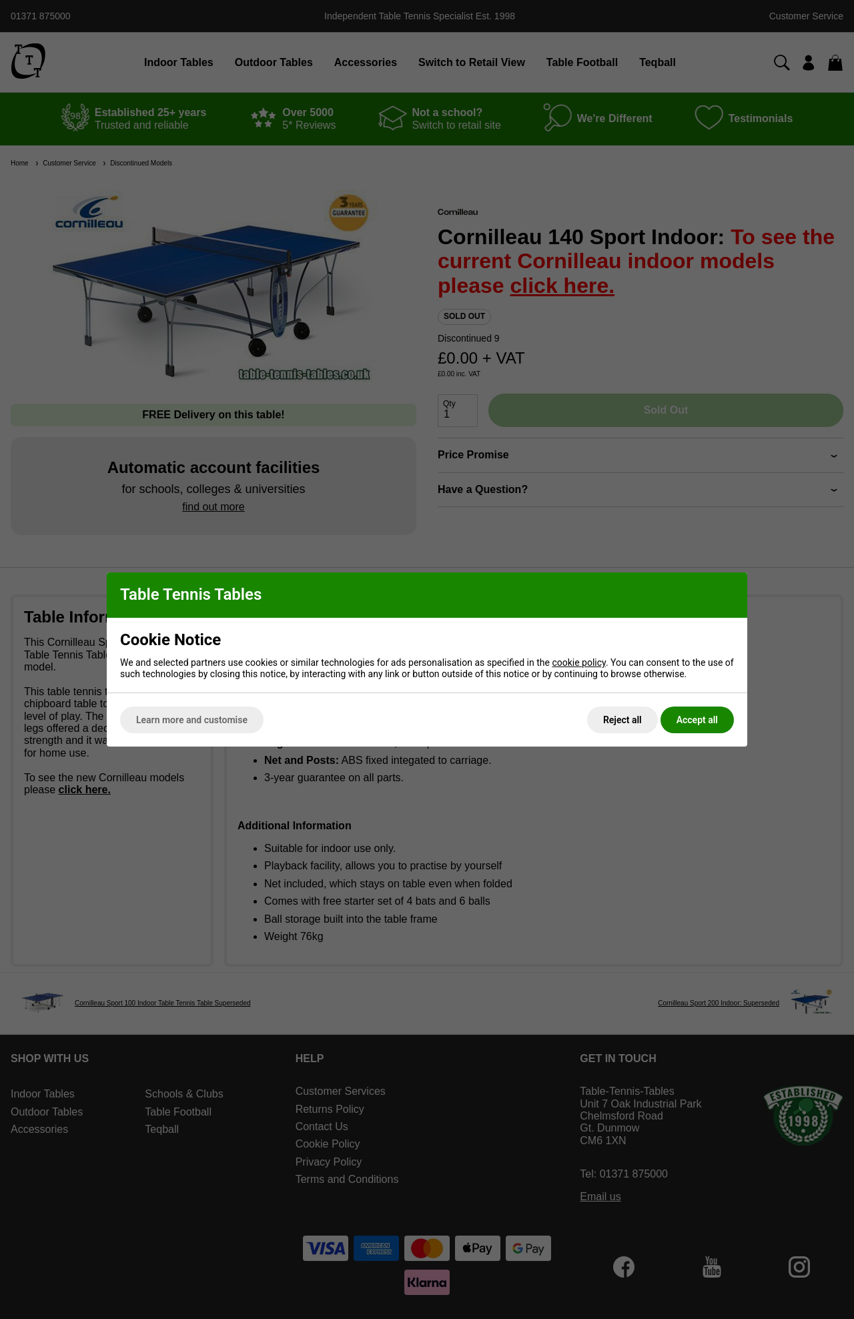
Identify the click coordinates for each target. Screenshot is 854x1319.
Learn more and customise (192, 720)
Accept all (697, 720)
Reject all (622, 720)
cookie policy (579, 662)
